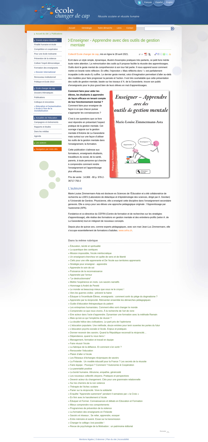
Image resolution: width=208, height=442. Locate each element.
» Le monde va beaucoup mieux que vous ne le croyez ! (96, 289)
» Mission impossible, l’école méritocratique (90, 253)
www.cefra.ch (125, 230)
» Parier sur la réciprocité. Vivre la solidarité (90, 390)
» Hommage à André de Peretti (83, 285)
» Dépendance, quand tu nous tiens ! (86, 336)
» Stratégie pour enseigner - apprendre (87, 264)
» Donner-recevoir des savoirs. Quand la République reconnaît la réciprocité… (107, 332)
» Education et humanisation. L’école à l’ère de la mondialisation (48, 108)
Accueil (72, 28)
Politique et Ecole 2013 (44, 82)
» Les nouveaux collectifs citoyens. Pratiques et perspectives (98, 376)
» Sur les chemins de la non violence (86, 383)
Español (159, 2)
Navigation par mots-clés (47, 149)
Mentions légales (86, 439)
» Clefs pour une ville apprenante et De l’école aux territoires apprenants (104, 260)
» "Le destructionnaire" (79, 278)
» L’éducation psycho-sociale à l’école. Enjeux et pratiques (97, 329)
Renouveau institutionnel (45, 77)
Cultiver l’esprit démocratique (47, 63)
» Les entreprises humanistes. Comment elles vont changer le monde (103, 307)
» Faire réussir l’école (79, 343)
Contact (129, 28)
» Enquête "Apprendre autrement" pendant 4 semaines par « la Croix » (103, 394)
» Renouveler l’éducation (80, 350)
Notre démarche (105, 28)
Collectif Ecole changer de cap (83, 54)
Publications (57, 34)
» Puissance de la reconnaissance (85, 271)
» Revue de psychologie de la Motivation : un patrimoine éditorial (100, 426)
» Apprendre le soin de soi (81, 267)
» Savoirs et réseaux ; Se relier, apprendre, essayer (94, 415)
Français (148, 2)
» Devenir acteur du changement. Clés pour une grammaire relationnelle (104, 379)
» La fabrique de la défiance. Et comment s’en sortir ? (95, 347)
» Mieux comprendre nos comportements (88, 405)
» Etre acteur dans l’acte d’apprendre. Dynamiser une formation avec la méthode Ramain (112, 314)
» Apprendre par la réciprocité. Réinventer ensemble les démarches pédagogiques (109, 300)
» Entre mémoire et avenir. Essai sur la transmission (94, 419)
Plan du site (111, 439)
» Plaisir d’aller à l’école (80, 354)
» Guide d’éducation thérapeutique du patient (90, 304)
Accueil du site (42, 34)
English (169, 2)
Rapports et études (42, 127)
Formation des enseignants (46, 68)
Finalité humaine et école (45, 44)
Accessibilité (123, 439)
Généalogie (87, 28)
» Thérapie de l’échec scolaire (83, 386)
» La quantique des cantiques (83, 249)
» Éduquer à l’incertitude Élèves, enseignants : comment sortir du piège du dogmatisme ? (112, 296)
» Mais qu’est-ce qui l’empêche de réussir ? (90, 318)
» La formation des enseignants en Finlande (90, 412)
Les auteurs (41, 143)
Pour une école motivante (45, 54)
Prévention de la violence (45, 58)
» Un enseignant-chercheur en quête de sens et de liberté (97, 257)
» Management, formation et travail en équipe (91, 340)
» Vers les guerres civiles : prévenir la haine (90, 293)
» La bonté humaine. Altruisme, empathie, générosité (94, 372)
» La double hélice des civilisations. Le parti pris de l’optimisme (99, 322)
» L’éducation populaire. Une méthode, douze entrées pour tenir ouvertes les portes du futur (114, 325)
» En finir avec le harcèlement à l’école (87, 397)
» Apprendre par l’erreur (80, 275)
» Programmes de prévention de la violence (90, 408)
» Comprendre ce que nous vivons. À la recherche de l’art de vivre (101, 311)
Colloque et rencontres (44, 102)
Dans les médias (41, 131)
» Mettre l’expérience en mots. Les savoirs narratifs (93, 282)
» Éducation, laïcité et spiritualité (84, 246)
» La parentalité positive (80, 368)
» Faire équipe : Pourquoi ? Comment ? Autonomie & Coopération (101, 365)
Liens (119, 28)
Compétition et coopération (46, 49)
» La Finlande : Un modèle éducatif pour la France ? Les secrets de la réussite (107, 361)
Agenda (37, 136)
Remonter (163, 431)
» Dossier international (44, 72)
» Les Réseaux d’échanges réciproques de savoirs (93, 358)
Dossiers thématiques (43, 93)
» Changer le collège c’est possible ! (86, 423)
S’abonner (100, 439)
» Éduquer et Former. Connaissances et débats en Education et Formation (105, 401)
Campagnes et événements (46, 122)
